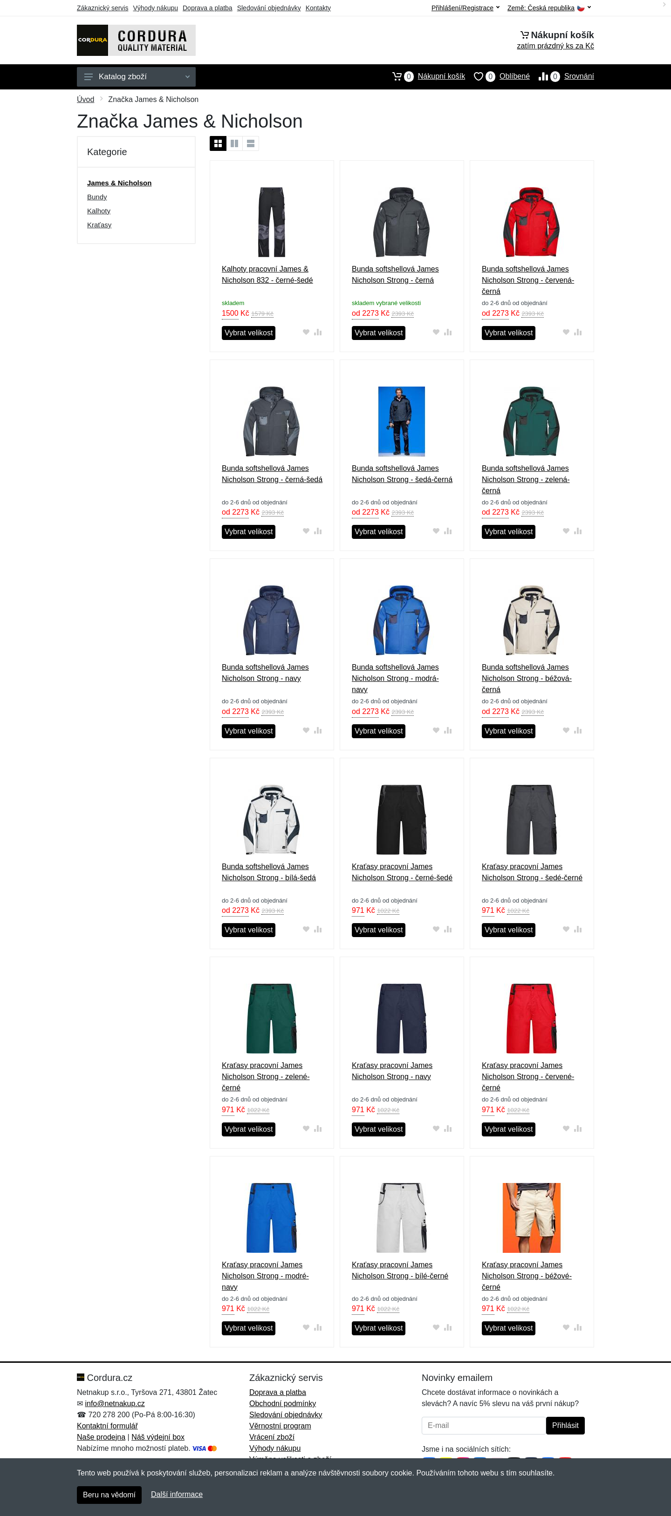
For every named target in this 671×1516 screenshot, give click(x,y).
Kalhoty (98, 211)
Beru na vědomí (109, 1495)
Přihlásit (565, 1425)
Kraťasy (99, 225)
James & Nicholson (119, 183)
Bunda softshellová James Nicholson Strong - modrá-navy (395, 678)
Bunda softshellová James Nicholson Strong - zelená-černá (526, 479)
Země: (549, 8)
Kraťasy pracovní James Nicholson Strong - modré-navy (265, 1276)
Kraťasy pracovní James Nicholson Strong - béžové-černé (527, 1276)
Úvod (85, 99)
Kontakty (318, 8)
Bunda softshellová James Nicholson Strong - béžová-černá (527, 678)
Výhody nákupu (155, 8)
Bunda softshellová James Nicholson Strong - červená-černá (528, 280)
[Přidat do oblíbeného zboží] (306, 332)
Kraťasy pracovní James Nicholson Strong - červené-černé (528, 1076)
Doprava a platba (208, 8)
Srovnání (562, 76)
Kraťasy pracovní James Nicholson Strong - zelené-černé (266, 1076)
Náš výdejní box (158, 1437)
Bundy (97, 197)
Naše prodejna (101, 1437)
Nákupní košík (424, 76)
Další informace (177, 1494)
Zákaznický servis (102, 8)
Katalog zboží (137, 76)
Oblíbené (497, 76)
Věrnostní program (280, 1426)
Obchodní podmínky (282, 1403)
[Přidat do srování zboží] (318, 332)
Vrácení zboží (271, 1437)
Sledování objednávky (269, 8)
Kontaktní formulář (107, 1426)
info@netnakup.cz (114, 1403)
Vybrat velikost (249, 333)
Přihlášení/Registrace (465, 8)
